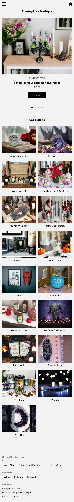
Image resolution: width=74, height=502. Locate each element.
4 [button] (42, 107)
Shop (4, 465)
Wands (55, 398)
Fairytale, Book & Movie (55, 189)
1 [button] (32, 107)
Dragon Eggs (55, 154)
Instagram (19, 476)
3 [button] (38, 107)
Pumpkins (55, 293)
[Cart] (70, 4)
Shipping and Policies (29, 465)
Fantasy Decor (19, 223)
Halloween (55, 258)
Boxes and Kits (19, 189)
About (13, 465)
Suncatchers (55, 363)
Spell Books (19, 363)
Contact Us (48, 465)
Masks (19, 293)
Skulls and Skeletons (55, 328)
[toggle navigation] (4, 4)
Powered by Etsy (10, 496)
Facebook (7, 476)
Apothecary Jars (19, 154)
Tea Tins (19, 398)
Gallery (59, 465)
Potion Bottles (19, 328)
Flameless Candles (55, 223)
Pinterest (31, 476)
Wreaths (19, 433)
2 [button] (35, 107)
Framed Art (19, 258)
